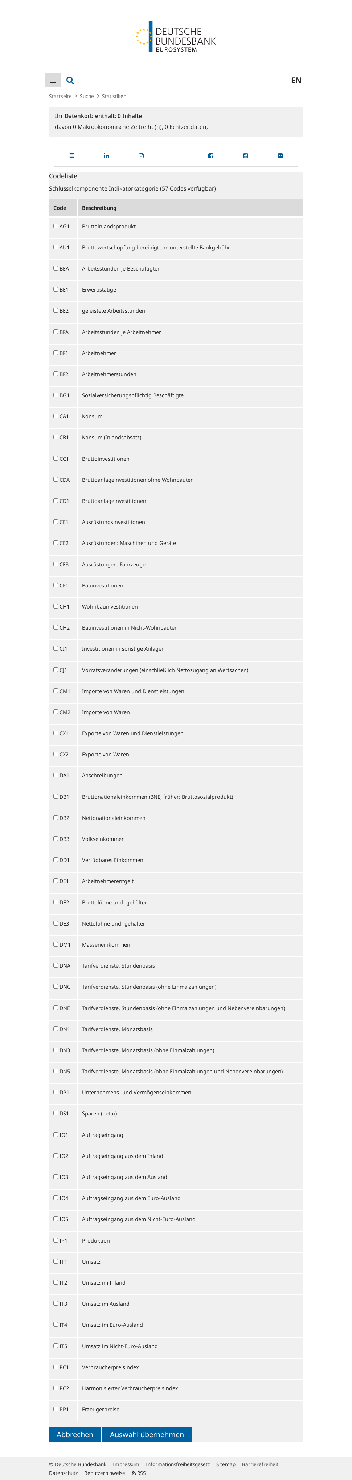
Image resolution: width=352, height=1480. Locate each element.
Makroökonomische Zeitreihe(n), (119, 127)
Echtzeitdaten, (186, 127)
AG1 (65, 226)
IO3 (64, 1176)
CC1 (64, 458)
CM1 (65, 691)
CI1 (63, 648)
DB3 (64, 838)
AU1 (65, 247)
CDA (65, 479)
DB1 (64, 796)
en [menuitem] (296, 79)
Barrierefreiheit (260, 1464)
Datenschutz (63, 1472)
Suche (87, 96)
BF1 (64, 353)
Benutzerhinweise (104, 1472)
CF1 (64, 585)
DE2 (64, 902)
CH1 (65, 606)
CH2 (65, 627)
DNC (65, 986)
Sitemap (226, 1464)
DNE (65, 1008)
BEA (64, 268)
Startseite (60, 96)
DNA (65, 965)
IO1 (64, 1134)
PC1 (64, 1367)
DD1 (65, 859)
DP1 (64, 1092)
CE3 (64, 564)
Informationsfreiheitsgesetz (178, 1464)
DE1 (64, 881)
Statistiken (114, 96)
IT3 (63, 1303)
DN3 (65, 1050)
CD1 (64, 500)
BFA (64, 332)
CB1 (64, 437)
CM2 (65, 712)
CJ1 (63, 670)
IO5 (64, 1219)
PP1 (64, 1409)
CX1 (64, 733)
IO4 (64, 1198)
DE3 (64, 923)
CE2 (64, 542)
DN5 (65, 1071)
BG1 (65, 395)
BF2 (64, 374)
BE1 (64, 289)
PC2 (64, 1388)
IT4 (63, 1324)
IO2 (64, 1155)
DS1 (64, 1113)
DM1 (65, 944)
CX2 (64, 754)
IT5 (63, 1346)
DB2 (64, 817)
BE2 (64, 310)
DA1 (64, 775)
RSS (139, 1472)
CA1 (64, 416)
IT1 (63, 1261)
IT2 (63, 1282)
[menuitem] (53, 80)
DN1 (65, 1029)
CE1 (64, 521)
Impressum (126, 1464)
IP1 (63, 1240)
